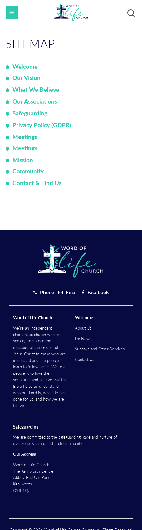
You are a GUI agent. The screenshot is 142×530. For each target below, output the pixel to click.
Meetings (24, 136)
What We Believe (35, 89)
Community (28, 171)
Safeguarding (29, 113)
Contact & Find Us (36, 182)
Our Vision (26, 77)
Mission (22, 159)
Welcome (24, 66)
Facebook (98, 292)
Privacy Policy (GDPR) (41, 125)
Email (72, 292)
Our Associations (34, 101)
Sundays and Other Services (100, 348)
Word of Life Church (32, 317)
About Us (83, 328)
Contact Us (84, 359)
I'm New (82, 338)
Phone (47, 292)
